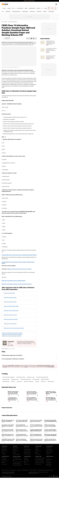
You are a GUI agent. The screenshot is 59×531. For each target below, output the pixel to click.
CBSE (12, 365)
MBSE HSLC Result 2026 (45, 379)
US (42, 8)
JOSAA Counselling (49, 452)
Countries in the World (27, 452)
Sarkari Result (47, 365)
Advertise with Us (13, 470)
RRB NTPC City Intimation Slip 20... (29, 0)
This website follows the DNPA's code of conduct (45, 470)
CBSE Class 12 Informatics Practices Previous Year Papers (19, 269)
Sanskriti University (25, 11)
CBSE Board (37, 381)
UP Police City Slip (51, 11)
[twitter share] (29, 38)
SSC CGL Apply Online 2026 (20, 377)
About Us (3, 470)
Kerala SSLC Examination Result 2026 (42, 377)
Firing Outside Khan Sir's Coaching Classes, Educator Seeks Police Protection (22, 435)
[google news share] (33, 38)
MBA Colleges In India (16, 447)
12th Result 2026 (48, 462)
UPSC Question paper (38, 464)
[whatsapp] (31, 38)
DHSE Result (37, 449)
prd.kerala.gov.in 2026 (5, 379)
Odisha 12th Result (4, 464)
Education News (32, 8)
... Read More (34, 344)
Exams (26, 8)
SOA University (39, 11)
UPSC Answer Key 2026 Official (39, 459)
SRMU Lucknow (8, 11)
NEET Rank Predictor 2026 (16, 463)
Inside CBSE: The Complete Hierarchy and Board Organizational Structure (50, 56)
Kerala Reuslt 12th (4, 459)
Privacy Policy (19, 470)
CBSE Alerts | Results (51, 381)
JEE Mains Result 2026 (5, 381)
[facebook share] (27, 38)
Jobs (13, 8)
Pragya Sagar (11, 341)
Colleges (9, 8)
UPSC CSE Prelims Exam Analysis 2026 (8, 377)
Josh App (26, 366)
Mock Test (39, 8)
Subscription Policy (26, 470)
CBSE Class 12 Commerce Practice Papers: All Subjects (12, 334)
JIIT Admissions (32, 11)
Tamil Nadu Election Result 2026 (25, 379)
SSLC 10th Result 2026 (35, 379)
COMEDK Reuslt (4, 449)
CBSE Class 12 (43, 381)
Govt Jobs (17, 365)
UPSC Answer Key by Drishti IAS (39, 462)
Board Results (20, 8)
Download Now (51, 366)
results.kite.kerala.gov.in (15, 379)
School (4, 8)
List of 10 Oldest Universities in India (17, 460)
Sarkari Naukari (40, 365)
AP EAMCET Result (49, 449)
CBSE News (13, 381)
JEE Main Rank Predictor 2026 (17, 465)
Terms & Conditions (33, 470)
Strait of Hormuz (26, 447)
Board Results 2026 (49, 464)
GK (15, 8)
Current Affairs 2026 (49, 459)
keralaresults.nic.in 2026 (30, 377)
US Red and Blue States (27, 449)
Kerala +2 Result (26, 459)
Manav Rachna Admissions (16, 11)
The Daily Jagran (48, 465)
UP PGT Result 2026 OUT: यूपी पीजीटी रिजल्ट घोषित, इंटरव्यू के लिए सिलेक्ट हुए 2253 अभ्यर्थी (36, 431)
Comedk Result (15, 449)
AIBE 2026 (3, 452)
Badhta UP (44, 11)
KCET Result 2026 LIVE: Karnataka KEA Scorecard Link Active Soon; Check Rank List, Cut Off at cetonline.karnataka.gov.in (32, 400)
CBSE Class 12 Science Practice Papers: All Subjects (11, 335)
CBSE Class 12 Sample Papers (28, 381)
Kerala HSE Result (4, 447)
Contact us (7, 470)
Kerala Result (37, 447)
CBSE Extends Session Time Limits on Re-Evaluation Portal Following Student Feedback (8, 435)
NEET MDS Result (48, 447)
